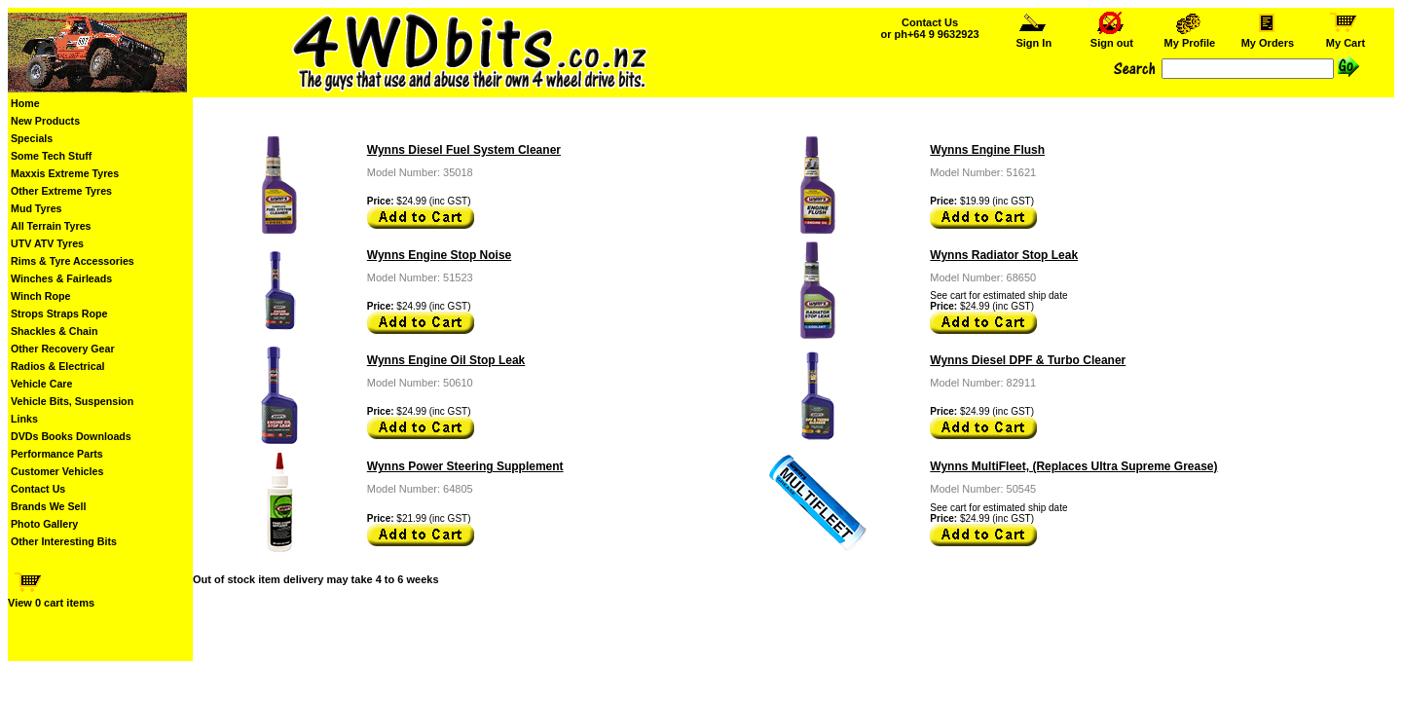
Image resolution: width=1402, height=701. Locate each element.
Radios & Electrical (58, 366)
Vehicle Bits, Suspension (72, 401)
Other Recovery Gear (63, 348)
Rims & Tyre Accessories (72, 261)
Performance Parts (57, 454)
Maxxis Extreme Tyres (65, 173)
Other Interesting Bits (64, 541)
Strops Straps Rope (59, 313)
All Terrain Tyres (51, 226)
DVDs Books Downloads (71, 436)
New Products (45, 121)
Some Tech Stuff (51, 156)
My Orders (1267, 38)
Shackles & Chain (54, 331)
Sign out (1112, 38)
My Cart (1345, 38)
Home (25, 103)
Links (24, 418)
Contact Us (38, 489)
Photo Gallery (44, 524)
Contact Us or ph (929, 28)
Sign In (1034, 38)
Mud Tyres (36, 208)
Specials (32, 138)
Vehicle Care (41, 383)
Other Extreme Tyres (61, 191)
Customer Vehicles (57, 471)
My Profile (1189, 38)
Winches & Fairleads (61, 278)
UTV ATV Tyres (47, 243)
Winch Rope (40, 296)
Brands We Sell (48, 506)
